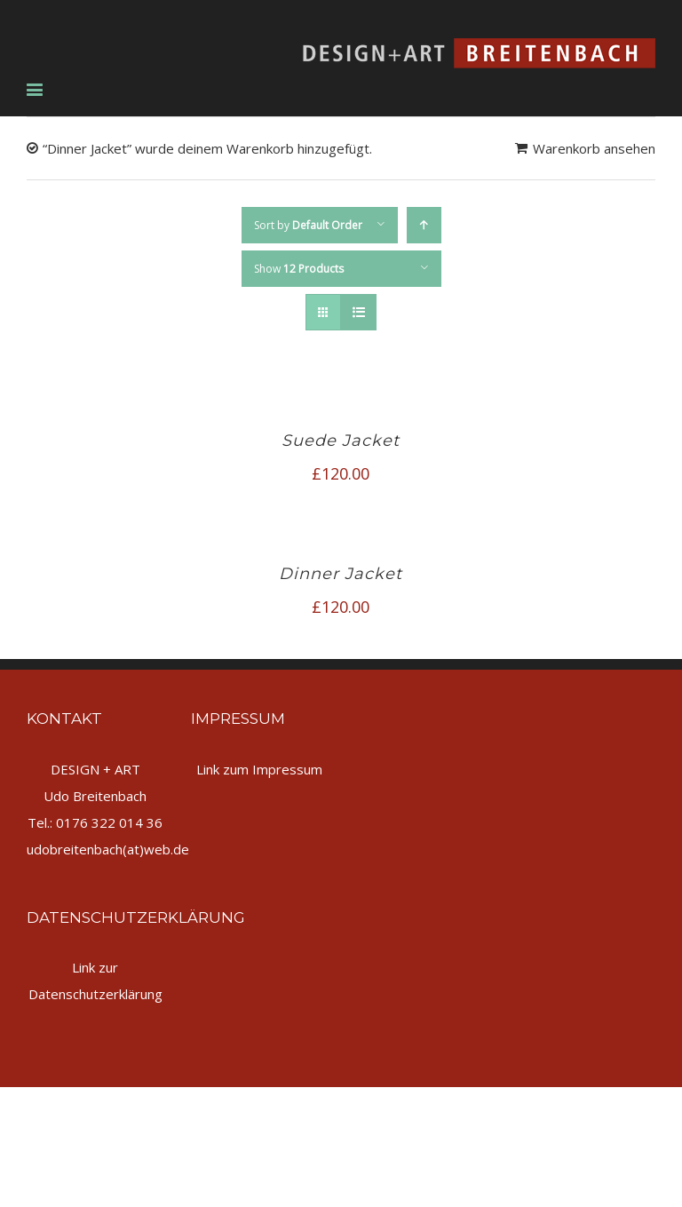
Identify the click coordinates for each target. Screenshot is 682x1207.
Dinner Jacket (340, 574)
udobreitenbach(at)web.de (108, 849)
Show (299, 268)
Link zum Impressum (259, 769)
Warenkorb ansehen (594, 148)
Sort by (308, 225)
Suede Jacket (341, 440)
